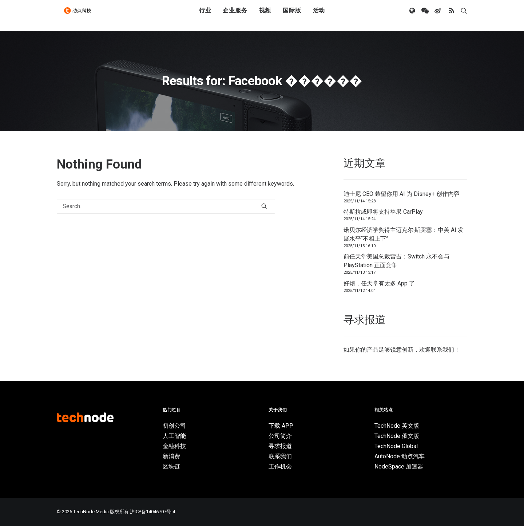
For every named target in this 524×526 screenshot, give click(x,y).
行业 (205, 15)
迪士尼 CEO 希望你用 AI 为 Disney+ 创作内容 (402, 193)
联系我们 (442, 349)
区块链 (171, 466)
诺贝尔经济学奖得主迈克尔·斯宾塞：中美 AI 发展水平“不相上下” (404, 234)
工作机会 (280, 466)
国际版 (292, 15)
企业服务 (235, 15)
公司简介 (280, 435)
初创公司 (174, 425)
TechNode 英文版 (396, 425)
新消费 (171, 456)
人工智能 (174, 435)
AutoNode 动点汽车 (399, 456)
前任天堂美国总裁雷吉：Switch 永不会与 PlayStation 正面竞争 (396, 261)
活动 (319, 15)
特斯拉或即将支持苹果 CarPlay (383, 211)
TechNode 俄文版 (396, 435)
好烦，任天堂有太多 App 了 (379, 283)
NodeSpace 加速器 (398, 466)
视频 (265, 15)
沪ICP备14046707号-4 (152, 511)
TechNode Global (396, 446)
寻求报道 (280, 446)
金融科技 (174, 446)
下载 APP (281, 425)
